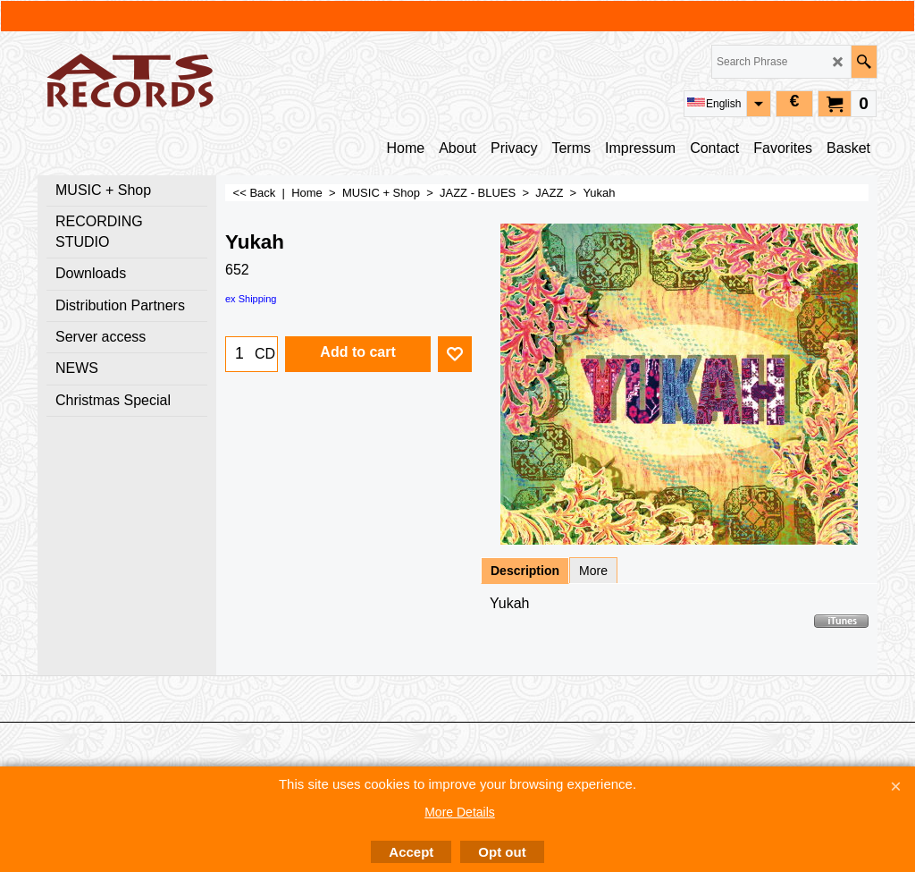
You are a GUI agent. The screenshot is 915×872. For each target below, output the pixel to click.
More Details (459, 812)
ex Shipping (251, 298)
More (593, 570)
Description (525, 570)
